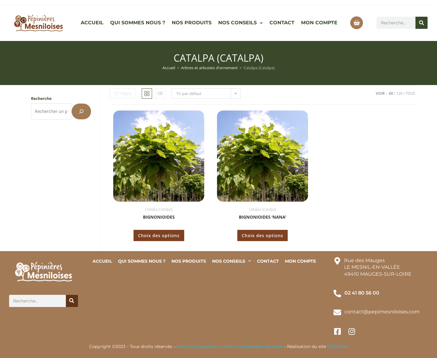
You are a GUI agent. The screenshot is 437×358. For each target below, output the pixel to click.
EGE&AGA (337, 346)
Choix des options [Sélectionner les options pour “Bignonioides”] (159, 235)
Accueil (168, 67)
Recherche (41, 98)
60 (391, 93)
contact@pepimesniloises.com (382, 312)
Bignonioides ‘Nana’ (262, 217)
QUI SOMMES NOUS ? (137, 23)
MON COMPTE (319, 23)
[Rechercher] (421, 23)
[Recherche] (81, 111)
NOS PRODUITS (192, 23)
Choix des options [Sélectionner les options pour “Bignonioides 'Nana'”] (262, 235)
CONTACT (281, 23)
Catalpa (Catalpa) (158, 209)
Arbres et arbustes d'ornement (209, 67)
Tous (410, 93)
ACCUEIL (92, 23)
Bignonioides (158, 217)
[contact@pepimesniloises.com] (337, 312)
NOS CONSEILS (240, 23)
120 (399, 93)
